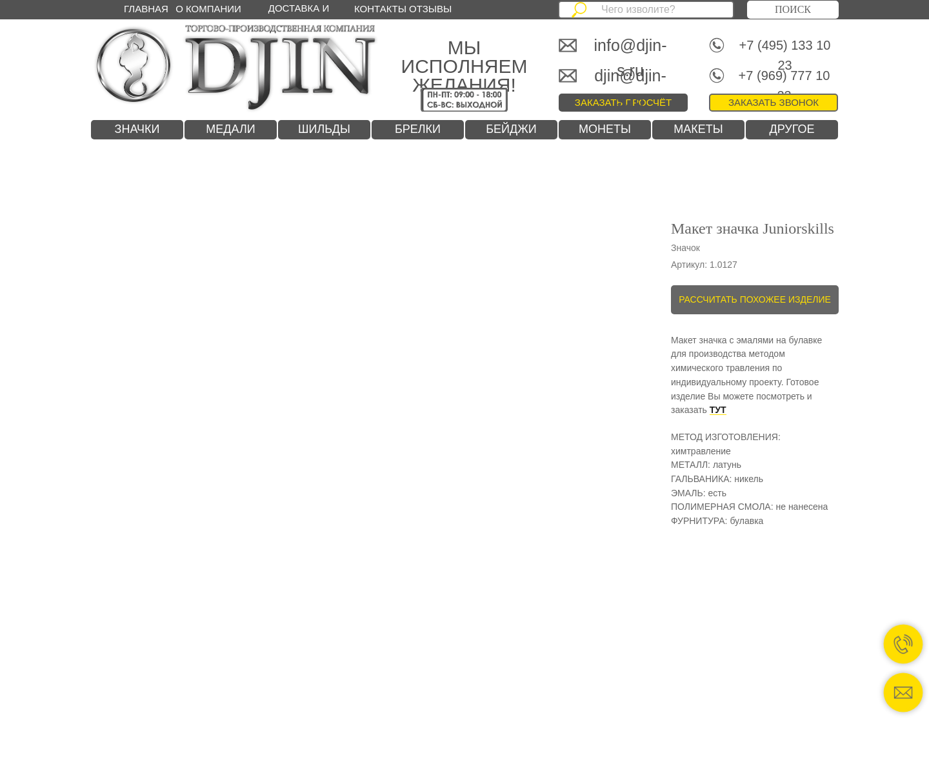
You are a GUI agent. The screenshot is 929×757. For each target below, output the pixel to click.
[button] (773, 103)
